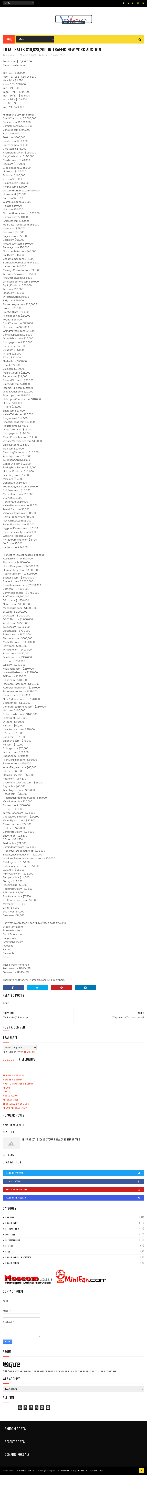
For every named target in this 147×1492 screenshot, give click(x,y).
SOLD (63, 55)
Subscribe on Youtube (74, 1189)
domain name (11, 1223)
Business (9, 1217)
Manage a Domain (12, 1079)
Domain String (12, 1263)
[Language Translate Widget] (20, 1047)
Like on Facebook (74, 1181)
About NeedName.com (15, 1107)
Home (9, 39)
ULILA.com (9, 1155)
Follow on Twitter (74, 1173)
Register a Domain (13, 1075)
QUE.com (9, 1059)
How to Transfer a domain (18, 1083)
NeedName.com (12, 1229)
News (7, 1251)
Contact (8, 1091)
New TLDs (8, 1132)
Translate (26, 1052)
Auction (45, 55)
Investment (11, 1234)
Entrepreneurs (12, 1240)
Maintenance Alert (14, 1125)
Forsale (54, 55)
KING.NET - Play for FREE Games (90, 1470)
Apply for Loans (68, 1470)
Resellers (10, 1246)
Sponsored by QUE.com (16, 1103)
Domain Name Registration (18, 1257)
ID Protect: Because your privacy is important (51, 1139)
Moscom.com (10, 1095)
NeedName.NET (10, 1099)
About (6, 1087)
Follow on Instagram (74, 1198)
